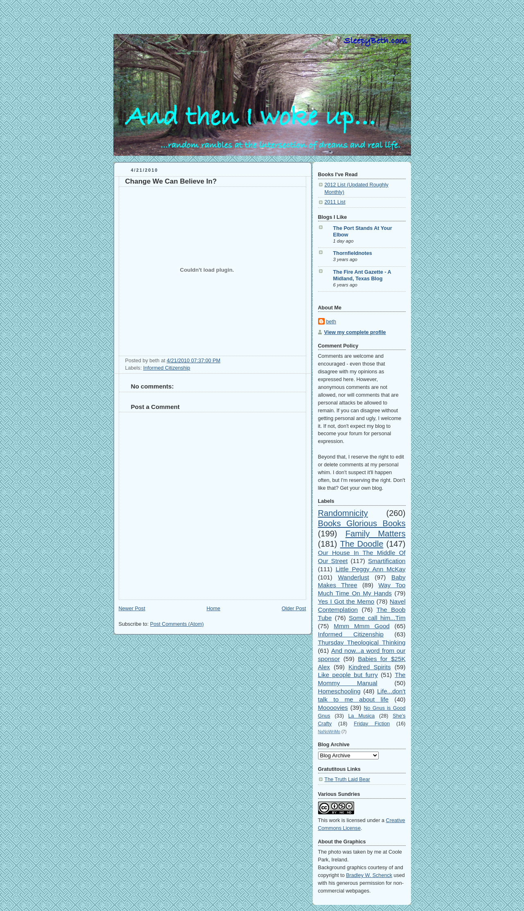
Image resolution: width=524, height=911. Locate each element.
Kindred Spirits (369, 666)
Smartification (387, 560)
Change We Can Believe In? (171, 181)
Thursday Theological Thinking (362, 642)
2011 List (335, 202)
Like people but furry (348, 674)
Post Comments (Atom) (177, 624)
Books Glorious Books (362, 523)
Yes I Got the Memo (346, 601)
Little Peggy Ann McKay (371, 569)
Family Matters (376, 533)
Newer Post (132, 608)
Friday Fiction (372, 724)
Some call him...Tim (377, 617)
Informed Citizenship (166, 368)
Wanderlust (353, 577)
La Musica (361, 716)
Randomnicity (343, 513)
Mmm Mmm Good (361, 625)
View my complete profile (355, 332)
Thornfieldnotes (352, 253)
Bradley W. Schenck (369, 875)
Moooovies (333, 707)
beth (331, 322)
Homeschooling (339, 691)
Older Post (294, 608)
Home (213, 608)
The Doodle (362, 543)
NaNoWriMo (329, 731)
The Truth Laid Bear (347, 779)
